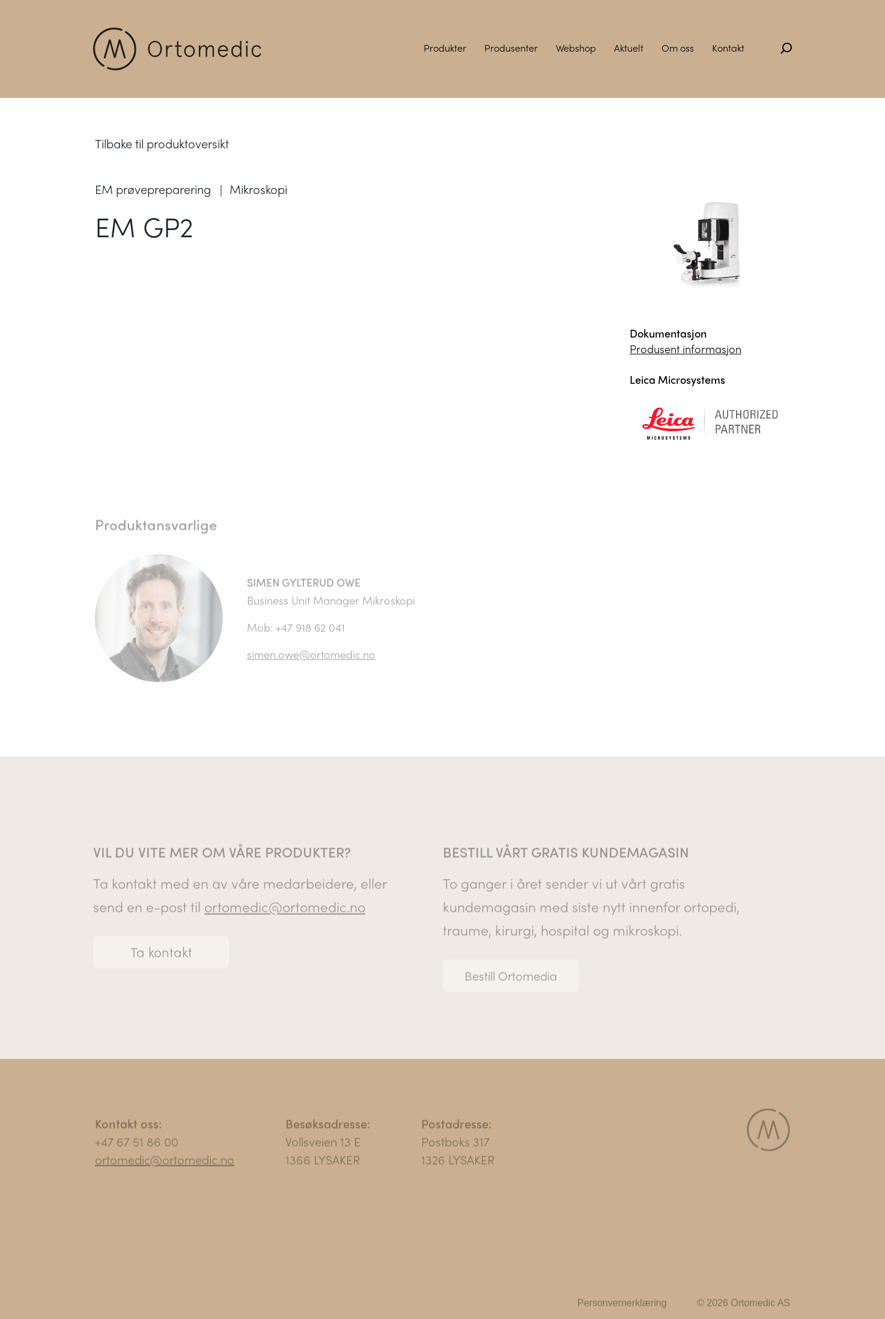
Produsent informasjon (685, 349)
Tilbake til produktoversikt (162, 144)
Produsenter (511, 48)
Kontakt (728, 48)
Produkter (445, 48)
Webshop (576, 48)
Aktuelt (628, 48)
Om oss (677, 48)
